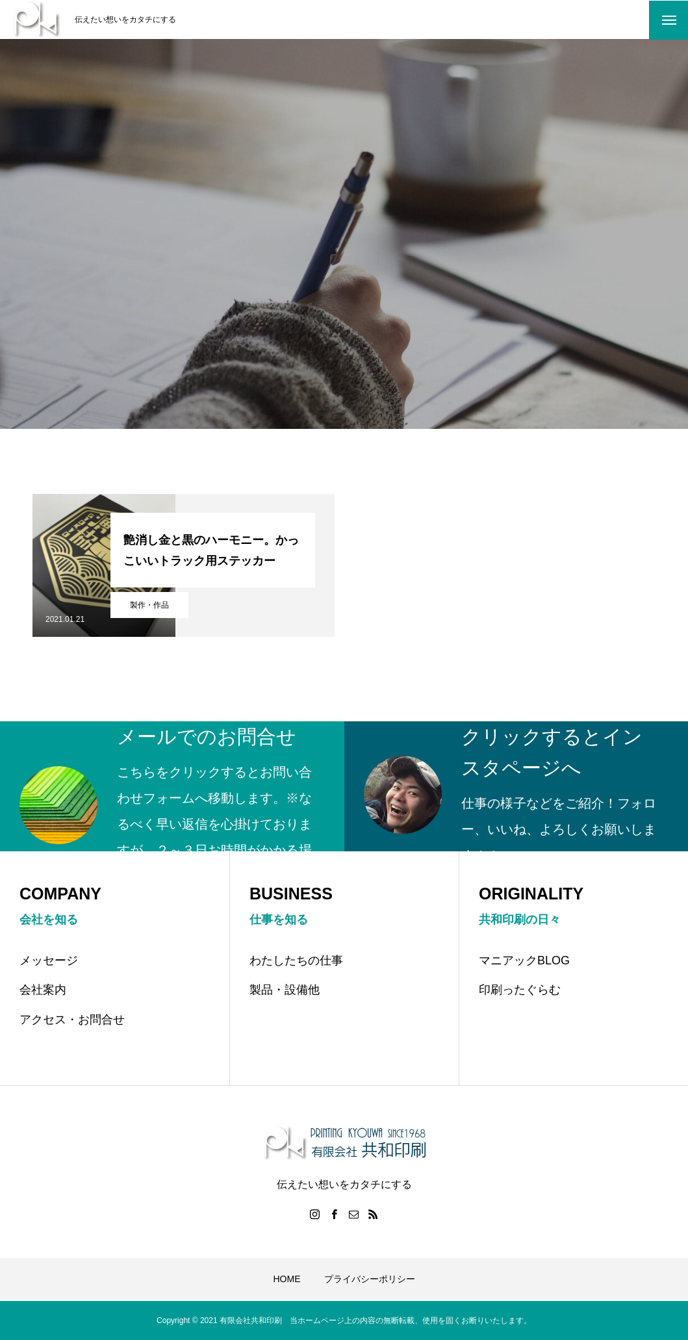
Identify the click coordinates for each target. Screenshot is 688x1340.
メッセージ (48, 960)
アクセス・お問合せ (72, 1019)
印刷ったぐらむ (520, 989)
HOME (287, 1279)
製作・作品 (149, 605)
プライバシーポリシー (369, 1279)
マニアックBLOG (524, 960)
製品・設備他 (284, 989)
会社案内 (42, 989)
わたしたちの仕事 (296, 960)
